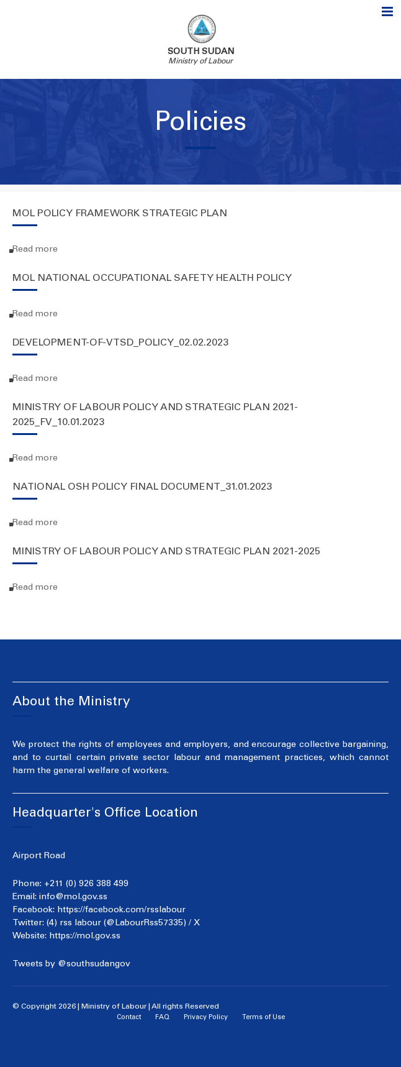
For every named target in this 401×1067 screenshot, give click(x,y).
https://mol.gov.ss (84, 936)
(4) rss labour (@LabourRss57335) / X (123, 923)
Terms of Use (263, 1017)
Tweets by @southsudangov (71, 964)
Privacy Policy (206, 1017)
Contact (129, 1017)
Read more (35, 250)
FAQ (162, 1017)
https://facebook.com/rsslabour (121, 910)
